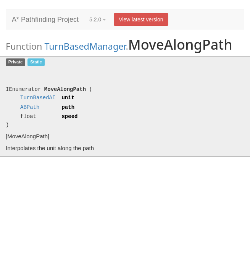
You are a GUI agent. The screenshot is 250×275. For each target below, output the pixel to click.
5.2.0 (97, 19)
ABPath (29, 107)
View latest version (141, 19)
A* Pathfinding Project (45, 19)
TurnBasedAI (37, 98)
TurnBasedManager (85, 46)
